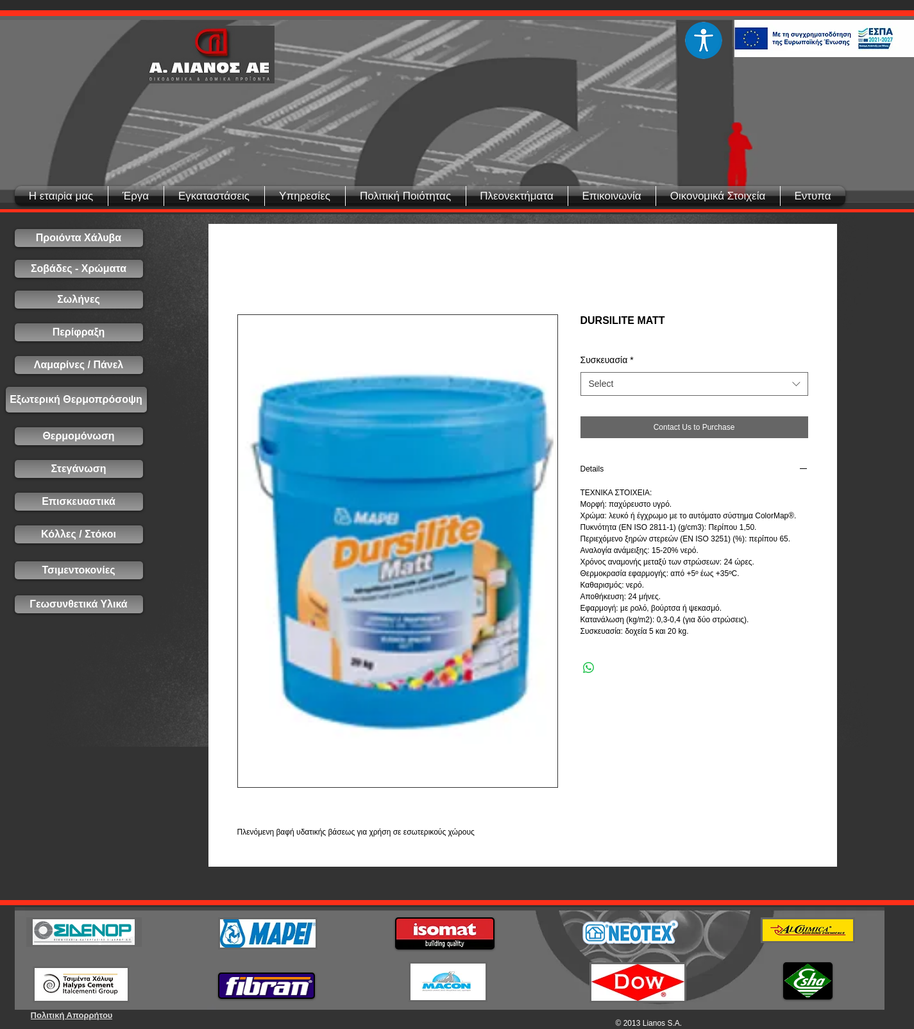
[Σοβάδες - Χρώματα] (79, 269)
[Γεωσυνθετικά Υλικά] (79, 604)
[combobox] (694, 384)
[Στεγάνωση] (79, 469)
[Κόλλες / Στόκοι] (79, 534)
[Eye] (704, 40)
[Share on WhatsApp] (589, 668)
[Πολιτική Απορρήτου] (71, 1015)
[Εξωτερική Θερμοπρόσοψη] (76, 399)
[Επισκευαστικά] (79, 502)
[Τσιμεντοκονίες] (79, 570)
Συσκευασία (607, 360)
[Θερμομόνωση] (79, 436)
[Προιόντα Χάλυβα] (79, 238)
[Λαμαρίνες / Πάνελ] (79, 365)
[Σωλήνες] (79, 300)
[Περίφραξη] (79, 332)
